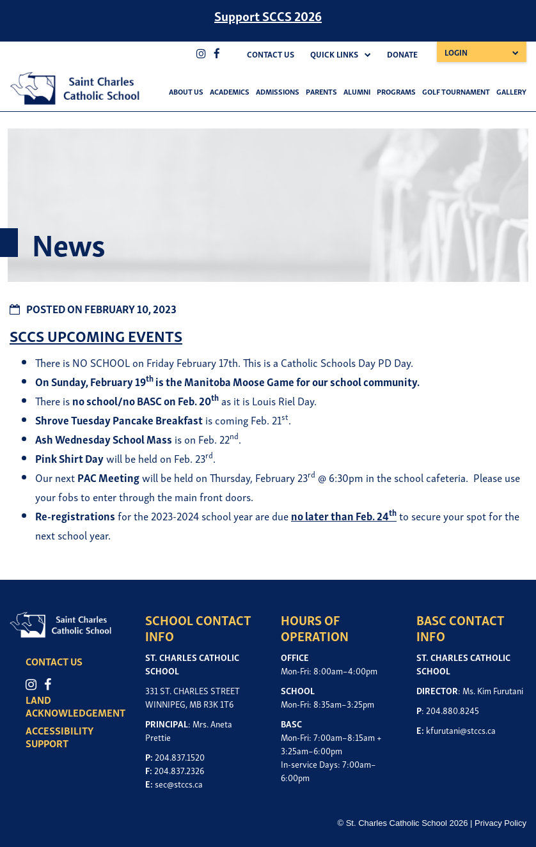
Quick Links (334, 54)
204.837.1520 (180, 756)
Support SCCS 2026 (268, 15)
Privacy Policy (500, 823)
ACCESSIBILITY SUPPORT (59, 736)
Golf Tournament (456, 91)
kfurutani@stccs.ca (461, 729)
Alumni (356, 91)
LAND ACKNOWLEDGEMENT (75, 705)
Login (456, 52)
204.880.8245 (452, 710)
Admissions (277, 91)
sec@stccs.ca (179, 783)
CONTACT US (54, 661)
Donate (402, 54)
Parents (321, 91)
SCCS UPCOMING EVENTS (96, 335)
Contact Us (270, 54)
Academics (229, 91)
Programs (396, 91)
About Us (186, 91)
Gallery (511, 91)
